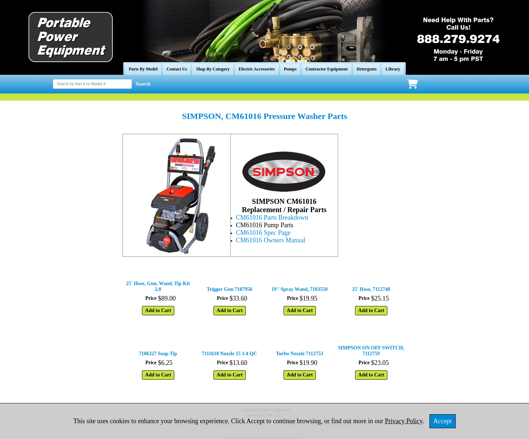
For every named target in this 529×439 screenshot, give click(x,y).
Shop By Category (212, 69)
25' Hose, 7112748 (371, 289)
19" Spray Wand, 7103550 (299, 289)
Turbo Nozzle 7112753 (299, 353)
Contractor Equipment (326, 69)
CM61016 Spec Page (263, 232)
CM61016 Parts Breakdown (272, 217)
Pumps (290, 69)
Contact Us (176, 69)
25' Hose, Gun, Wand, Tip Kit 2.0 (158, 286)
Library (393, 69)
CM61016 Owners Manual (270, 240)
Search (142, 84)
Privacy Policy (403, 421)
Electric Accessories (257, 69)
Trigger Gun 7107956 (229, 289)
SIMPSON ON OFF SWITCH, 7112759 (371, 350)
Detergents (367, 69)
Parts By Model (143, 69)
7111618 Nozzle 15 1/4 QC (229, 353)
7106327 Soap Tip (158, 353)
